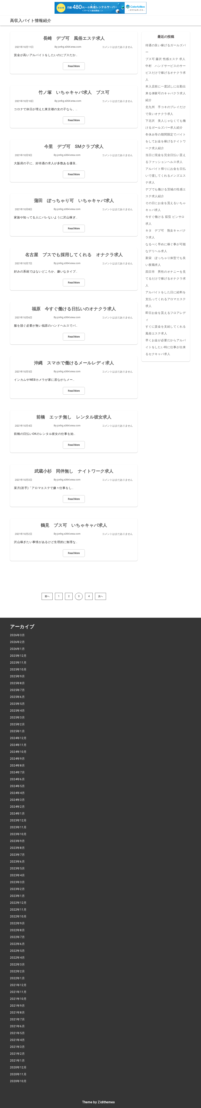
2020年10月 (18, 1081)
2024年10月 (18, 752)
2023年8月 (17, 848)
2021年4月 (17, 1040)
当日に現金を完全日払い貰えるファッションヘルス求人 (165, 158)
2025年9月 (17, 676)
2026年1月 (17, 649)
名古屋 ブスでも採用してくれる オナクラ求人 (74, 254)
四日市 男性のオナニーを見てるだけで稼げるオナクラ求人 (165, 278)
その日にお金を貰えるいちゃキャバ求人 (165, 206)
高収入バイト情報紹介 (30, 20)
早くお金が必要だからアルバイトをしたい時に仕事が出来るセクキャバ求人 (165, 347)
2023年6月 (17, 861)
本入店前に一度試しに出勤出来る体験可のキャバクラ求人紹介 (165, 93)
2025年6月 (17, 697)
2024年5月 (17, 786)
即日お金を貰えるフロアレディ (165, 316)
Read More (74, 66)
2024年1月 (17, 813)
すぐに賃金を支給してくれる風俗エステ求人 (165, 330)
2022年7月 (17, 937)
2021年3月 (17, 1047)
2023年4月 (17, 875)
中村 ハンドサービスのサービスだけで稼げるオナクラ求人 (165, 72)
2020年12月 (18, 1067)
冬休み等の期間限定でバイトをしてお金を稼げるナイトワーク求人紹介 (165, 141)
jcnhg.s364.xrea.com (69, 46)
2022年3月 (17, 964)
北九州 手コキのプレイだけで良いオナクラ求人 (165, 110)
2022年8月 (17, 930)
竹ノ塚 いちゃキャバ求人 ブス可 (73, 92)
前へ (47, 596)
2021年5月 (17, 1033)
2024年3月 (17, 800)
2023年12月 (18, 820)
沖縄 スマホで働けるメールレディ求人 (74, 363)
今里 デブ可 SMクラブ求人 (73, 146)
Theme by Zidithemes (98, 1102)
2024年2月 (17, 806)
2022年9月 (17, 923)
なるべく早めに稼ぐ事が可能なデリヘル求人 (165, 247)
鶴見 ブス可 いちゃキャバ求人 (74, 525)
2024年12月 (18, 738)
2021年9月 (17, 1005)
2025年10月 (18, 669)
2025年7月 (17, 690)
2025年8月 (17, 683)
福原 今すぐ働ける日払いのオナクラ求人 (74, 308)
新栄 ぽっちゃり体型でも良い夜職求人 (165, 261)
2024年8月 (17, 765)
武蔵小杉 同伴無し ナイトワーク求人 (73, 471)
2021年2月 (17, 1053)
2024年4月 (17, 793)
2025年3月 (17, 717)
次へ (100, 596)
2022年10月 (18, 916)
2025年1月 (17, 731)
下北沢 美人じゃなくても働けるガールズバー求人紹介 (165, 124)
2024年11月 (18, 745)
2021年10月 (18, 999)
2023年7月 (17, 854)
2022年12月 (18, 903)
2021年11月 (18, 992)
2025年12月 (18, 656)
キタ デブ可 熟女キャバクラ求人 (165, 234)
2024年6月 (17, 779)
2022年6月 (17, 944)
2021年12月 (18, 985)
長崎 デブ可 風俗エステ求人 (74, 38)
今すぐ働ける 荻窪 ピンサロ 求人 (165, 220)
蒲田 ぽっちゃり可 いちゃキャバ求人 (74, 200)
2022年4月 (17, 957)
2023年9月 (17, 841)
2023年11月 (18, 827)
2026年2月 (17, 642)
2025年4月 (17, 710)
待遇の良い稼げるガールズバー (165, 49)
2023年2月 (17, 889)
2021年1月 (17, 1060)
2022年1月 (17, 978)
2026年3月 (17, 635)
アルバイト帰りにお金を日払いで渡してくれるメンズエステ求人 (165, 175)
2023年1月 (17, 896)
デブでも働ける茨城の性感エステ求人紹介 (165, 193)
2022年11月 (18, 909)
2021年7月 (17, 1019)
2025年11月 (18, 662)
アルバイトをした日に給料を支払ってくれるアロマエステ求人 (165, 299)
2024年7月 (17, 772)
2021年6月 (17, 1026)
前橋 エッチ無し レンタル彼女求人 (73, 417)
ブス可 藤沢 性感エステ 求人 (165, 59)
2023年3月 (17, 882)
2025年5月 (17, 704)
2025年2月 (17, 724)
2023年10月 (18, 834)
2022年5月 (17, 951)
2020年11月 (18, 1074)
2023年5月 (17, 868)
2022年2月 (17, 971)
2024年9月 (17, 758)
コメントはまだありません (117, 46)
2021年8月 (17, 1012)
